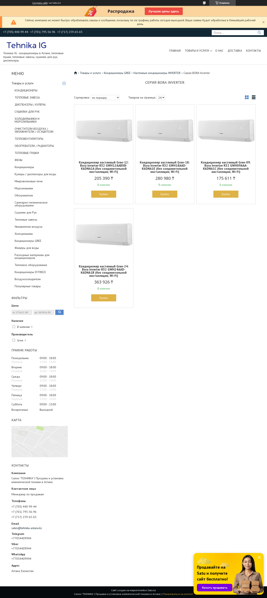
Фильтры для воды (27, 248)
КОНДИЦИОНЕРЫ (26, 90)
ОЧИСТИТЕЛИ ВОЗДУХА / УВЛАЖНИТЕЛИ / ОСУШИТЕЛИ (34, 130)
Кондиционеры (24, 167)
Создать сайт (40, 2)
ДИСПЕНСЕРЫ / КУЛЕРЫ (30, 104)
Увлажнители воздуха (28, 226)
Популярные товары (28, 286)
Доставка (235, 50)
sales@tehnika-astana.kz (26, 528)
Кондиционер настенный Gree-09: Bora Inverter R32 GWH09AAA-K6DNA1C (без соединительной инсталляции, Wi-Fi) (226, 167)
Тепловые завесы (26, 219)
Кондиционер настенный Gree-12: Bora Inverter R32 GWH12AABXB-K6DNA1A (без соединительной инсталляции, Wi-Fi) (104, 167)
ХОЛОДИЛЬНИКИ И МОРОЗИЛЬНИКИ (27, 120)
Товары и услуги (197, 50)
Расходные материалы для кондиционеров (32, 256)
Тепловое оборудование (31, 265)
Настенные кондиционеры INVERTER (157, 72)
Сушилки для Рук (26, 212)
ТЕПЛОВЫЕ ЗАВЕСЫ (27, 97)
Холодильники (24, 234)
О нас (219, 50)
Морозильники (24, 188)
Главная (175, 50)
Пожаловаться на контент (178, 594)
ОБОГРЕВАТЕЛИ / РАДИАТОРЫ (34, 146)
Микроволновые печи (29, 181)
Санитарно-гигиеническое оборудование (31, 204)
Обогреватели (24, 195)
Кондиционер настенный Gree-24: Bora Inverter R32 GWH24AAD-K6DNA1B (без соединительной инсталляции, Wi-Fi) (104, 271)
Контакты (253, 50)
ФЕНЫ (18, 160)
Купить (103, 194)
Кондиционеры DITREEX (30, 272)
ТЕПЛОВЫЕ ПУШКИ (27, 153)
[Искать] (259, 32)
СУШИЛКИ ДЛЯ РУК (27, 112)
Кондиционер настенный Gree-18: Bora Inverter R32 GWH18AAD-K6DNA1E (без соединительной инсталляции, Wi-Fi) (165, 167)
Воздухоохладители (28, 279)
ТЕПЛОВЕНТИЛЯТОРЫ (29, 139)
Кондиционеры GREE (28, 241)
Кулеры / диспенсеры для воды (35, 174)
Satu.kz (151, 590)
